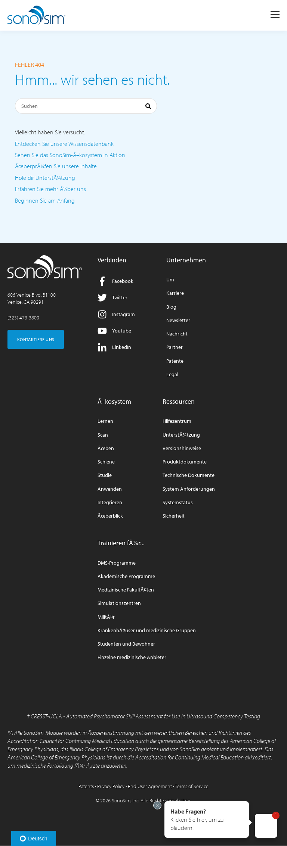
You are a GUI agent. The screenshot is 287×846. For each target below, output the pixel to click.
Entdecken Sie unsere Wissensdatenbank (64, 143)
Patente (174, 361)
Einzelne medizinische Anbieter (132, 657)
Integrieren (110, 502)
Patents (86, 786)
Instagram (116, 314)
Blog (171, 307)
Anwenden (110, 489)
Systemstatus (178, 502)
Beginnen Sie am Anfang (45, 200)
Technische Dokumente (189, 475)
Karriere (175, 293)
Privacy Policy (110, 786)
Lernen (105, 421)
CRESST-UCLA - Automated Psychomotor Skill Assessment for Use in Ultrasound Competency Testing (145, 716)
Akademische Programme (126, 576)
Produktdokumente (185, 462)
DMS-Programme (117, 563)
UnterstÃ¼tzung (181, 435)
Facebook (115, 281)
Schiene (106, 462)
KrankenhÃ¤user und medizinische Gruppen (147, 630)
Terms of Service (192, 786)
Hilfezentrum (177, 421)
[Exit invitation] (157, 805)
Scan (103, 435)
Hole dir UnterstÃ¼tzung (45, 177)
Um (170, 280)
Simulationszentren (119, 603)
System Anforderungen (189, 489)
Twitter (112, 297)
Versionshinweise (182, 448)
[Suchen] (86, 106)
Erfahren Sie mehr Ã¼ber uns (50, 189)
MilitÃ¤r (106, 617)
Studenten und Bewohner (126, 644)
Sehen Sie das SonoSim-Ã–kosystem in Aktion (70, 155)
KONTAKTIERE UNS (35, 339)
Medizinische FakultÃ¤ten (126, 590)
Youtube (114, 330)
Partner (174, 347)
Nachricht (177, 334)
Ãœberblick (110, 516)
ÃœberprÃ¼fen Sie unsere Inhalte (56, 166)
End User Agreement (150, 786)
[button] (206, 819)
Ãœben (106, 448)
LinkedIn (114, 347)
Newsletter (178, 320)
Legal (172, 374)
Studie (105, 475)
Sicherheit (174, 516)
